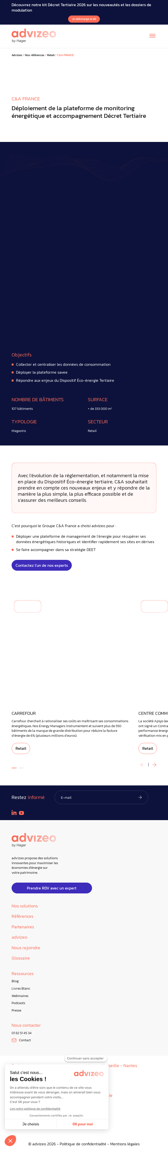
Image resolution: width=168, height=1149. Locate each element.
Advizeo (17, 55)
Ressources (23, 974)
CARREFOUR (24, 713)
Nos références (34, 55)
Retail (51, 55)
